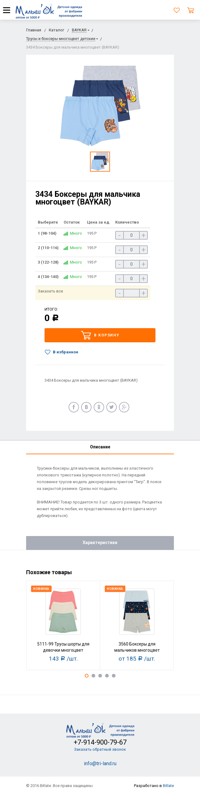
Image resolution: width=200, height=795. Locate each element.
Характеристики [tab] (100, 542)
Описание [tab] (100, 446)
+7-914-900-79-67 (100, 742)
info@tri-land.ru (100, 763)
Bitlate (168, 785)
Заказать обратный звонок (100, 749)
